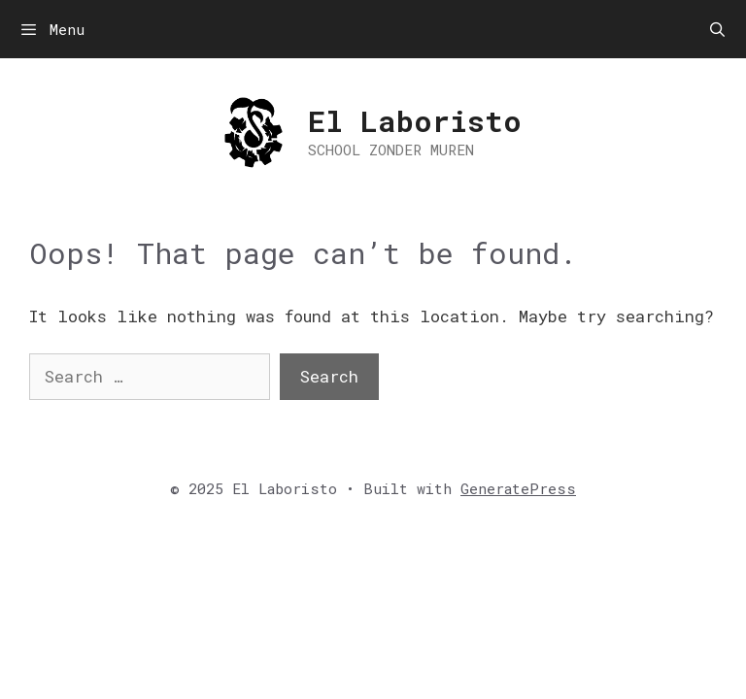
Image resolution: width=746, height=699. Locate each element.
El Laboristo (415, 121)
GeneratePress (518, 488)
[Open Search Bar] (717, 29)
